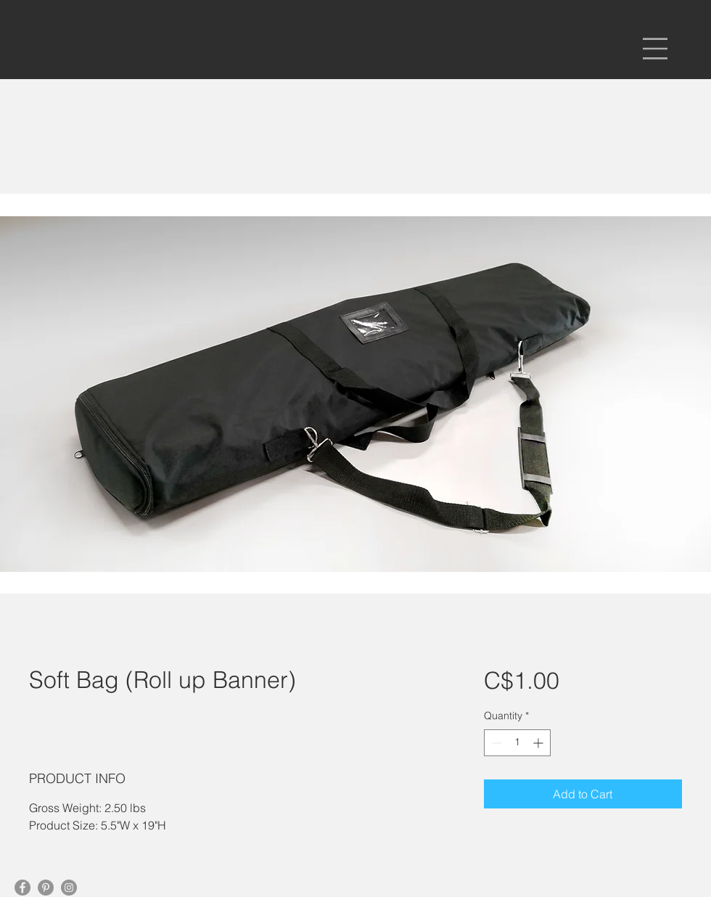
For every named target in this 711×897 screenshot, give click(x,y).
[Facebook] (22, 888)
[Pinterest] (46, 888)
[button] (655, 49)
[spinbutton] (517, 742)
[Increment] (539, 742)
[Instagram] (69, 888)
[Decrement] (495, 742)
